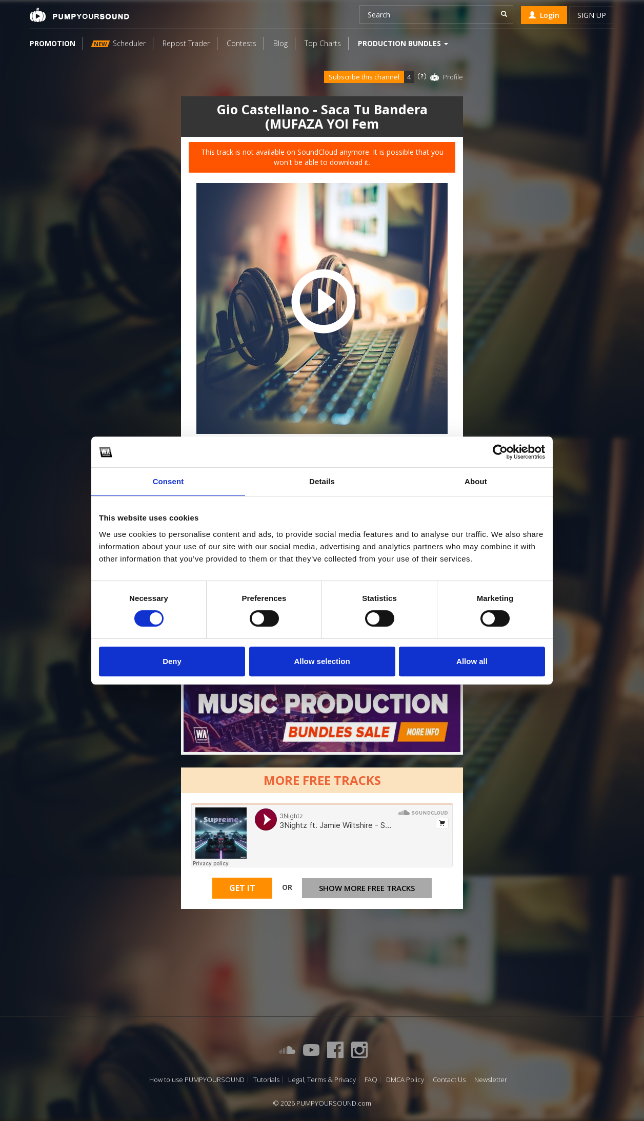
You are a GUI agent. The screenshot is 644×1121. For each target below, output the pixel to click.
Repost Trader (186, 43)
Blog (280, 43)
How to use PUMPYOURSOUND (197, 1079)
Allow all (472, 661)
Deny (172, 661)
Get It (242, 888)
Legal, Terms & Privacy (322, 1079)
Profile (453, 76)
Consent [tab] (168, 481)
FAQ (371, 1079)
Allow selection (322, 661)
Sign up (591, 15)
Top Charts (323, 43)
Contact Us (449, 1079)
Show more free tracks (367, 888)
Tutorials (266, 1079)
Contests (241, 43)
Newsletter (490, 1079)
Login (544, 15)
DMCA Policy (405, 1079)
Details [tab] (322, 481)
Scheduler (118, 43)
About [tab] (476, 481)
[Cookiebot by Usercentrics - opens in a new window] (500, 452)
